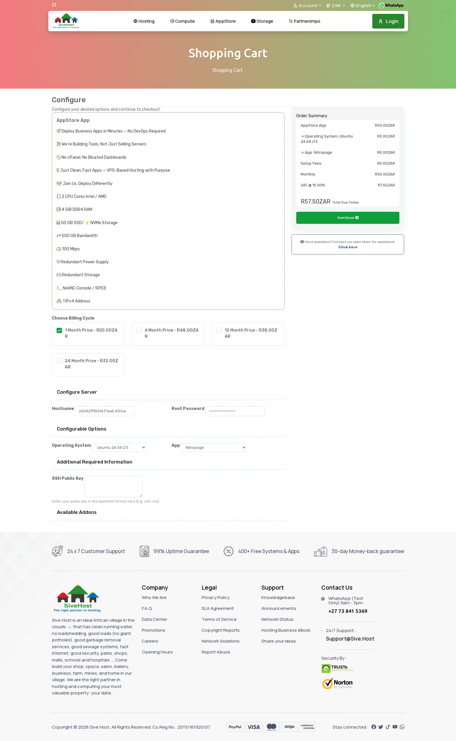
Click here (348, 279)
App (176, 445)
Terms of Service (219, 619)
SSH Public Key (67, 478)
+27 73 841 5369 (347, 611)
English (360, 5)
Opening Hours (157, 652)
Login (388, 21)
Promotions (153, 630)
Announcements (278, 608)
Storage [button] (262, 21)
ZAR (334, 5)
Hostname (63, 408)
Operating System (71, 445)
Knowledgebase (278, 597)
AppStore (223, 21)
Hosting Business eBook (285, 630)
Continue (348, 249)
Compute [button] (182, 21)
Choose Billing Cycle (73, 318)
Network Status (277, 619)
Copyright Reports (221, 630)
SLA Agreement (218, 608)
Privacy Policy (216, 597)
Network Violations (221, 641)
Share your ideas (278, 641)
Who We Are (154, 597)
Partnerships (304, 21)
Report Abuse (216, 652)
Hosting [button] (143, 21)
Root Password (188, 408)
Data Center (154, 619)
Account (305, 5)
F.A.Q (147, 608)
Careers (150, 641)
